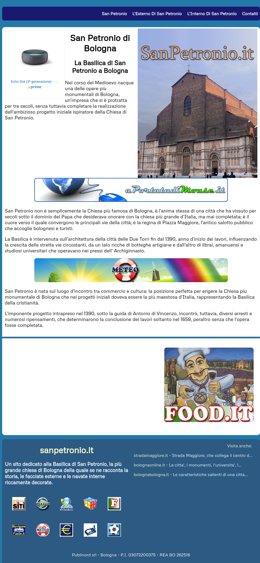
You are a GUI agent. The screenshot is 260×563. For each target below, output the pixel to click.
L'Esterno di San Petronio (157, 13)
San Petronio (114, 13)
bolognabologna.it (151, 474)
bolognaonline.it (149, 465)
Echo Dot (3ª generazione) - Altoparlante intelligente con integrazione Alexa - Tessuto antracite (35, 82)
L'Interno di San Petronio (212, 13)
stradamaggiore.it (151, 455)
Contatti (250, 13)
